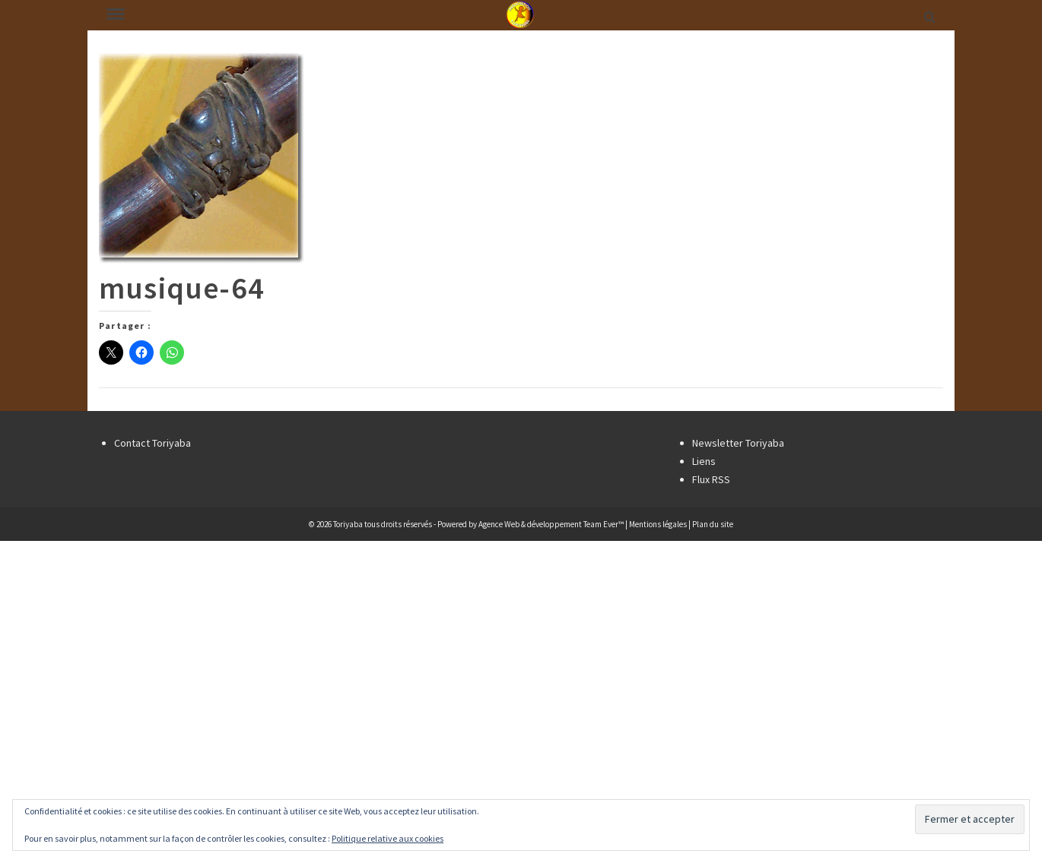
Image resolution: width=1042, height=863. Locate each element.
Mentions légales (658, 524)
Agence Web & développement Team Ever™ (551, 524)
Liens (704, 461)
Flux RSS (711, 479)
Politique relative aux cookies (387, 838)
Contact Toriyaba (152, 443)
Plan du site (712, 524)
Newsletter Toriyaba (738, 443)
